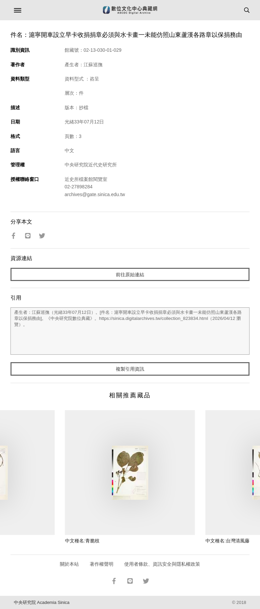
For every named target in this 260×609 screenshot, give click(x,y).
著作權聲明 (101, 564)
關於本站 (69, 564)
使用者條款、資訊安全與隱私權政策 (162, 564)
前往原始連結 (130, 274)
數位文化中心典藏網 (130, 10)
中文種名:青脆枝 (82, 540)
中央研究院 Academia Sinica (41, 602)
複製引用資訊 (130, 369)
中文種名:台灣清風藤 (227, 540)
